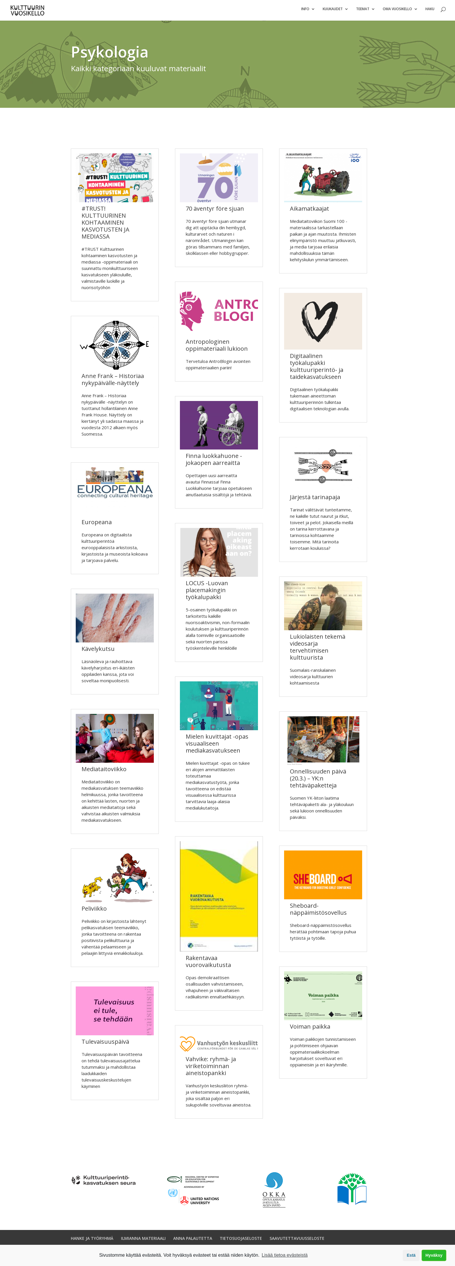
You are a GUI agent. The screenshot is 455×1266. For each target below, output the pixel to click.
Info (305, 12)
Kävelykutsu (98, 651)
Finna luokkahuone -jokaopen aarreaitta (214, 461)
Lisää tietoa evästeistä (285, 1255)
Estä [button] (411, 1255)
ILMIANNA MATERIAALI (143, 1241)
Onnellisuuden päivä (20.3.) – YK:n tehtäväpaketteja (318, 781)
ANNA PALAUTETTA (192, 1241)
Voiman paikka (310, 1029)
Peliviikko (94, 911)
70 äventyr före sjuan (215, 211)
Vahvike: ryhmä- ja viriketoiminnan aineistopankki (211, 1068)
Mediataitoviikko (104, 772)
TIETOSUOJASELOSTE (241, 1241)
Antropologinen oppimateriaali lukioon (217, 347)
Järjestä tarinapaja (315, 500)
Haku (429, 12)
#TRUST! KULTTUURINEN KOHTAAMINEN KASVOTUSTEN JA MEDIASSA (105, 225)
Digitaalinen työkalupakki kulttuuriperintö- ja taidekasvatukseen (316, 368)
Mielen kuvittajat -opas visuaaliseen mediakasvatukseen (217, 746)
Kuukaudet (333, 12)
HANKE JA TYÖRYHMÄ (92, 1241)
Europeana (97, 525)
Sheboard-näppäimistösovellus (318, 911)
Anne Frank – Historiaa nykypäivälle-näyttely (113, 382)
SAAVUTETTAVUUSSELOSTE (297, 1241)
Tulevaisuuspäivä (105, 1044)
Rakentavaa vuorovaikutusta (208, 964)
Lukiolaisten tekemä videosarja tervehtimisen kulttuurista (317, 649)
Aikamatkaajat (309, 211)
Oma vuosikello (397, 12)
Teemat (362, 12)
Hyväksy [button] (433, 1255)
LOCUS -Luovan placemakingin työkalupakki (207, 593)
